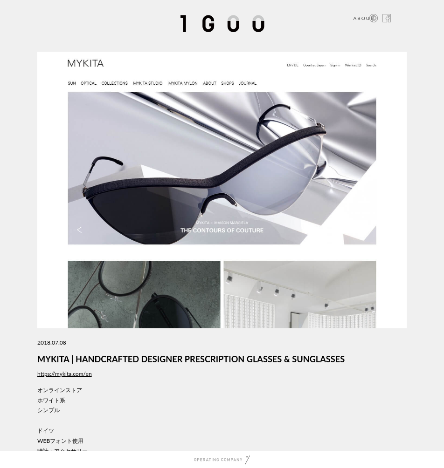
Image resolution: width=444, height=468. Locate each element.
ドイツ (45, 430)
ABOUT (363, 18)
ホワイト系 (51, 400)
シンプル (48, 410)
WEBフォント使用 (60, 440)
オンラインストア (59, 390)
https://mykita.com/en (64, 373)
